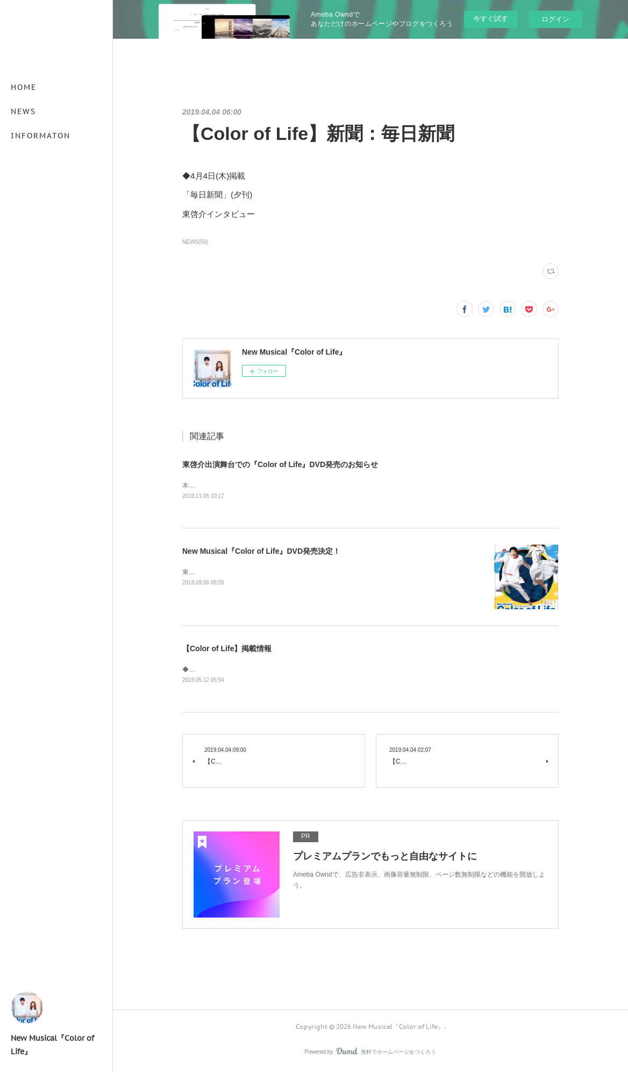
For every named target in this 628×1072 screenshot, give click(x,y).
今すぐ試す (490, 19)
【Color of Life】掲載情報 (227, 649)
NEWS (23, 111)
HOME (24, 87)
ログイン (555, 19)
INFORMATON (40, 135)
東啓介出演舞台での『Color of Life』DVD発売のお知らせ (280, 464)
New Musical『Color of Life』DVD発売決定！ (261, 552)
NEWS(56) (195, 242)
